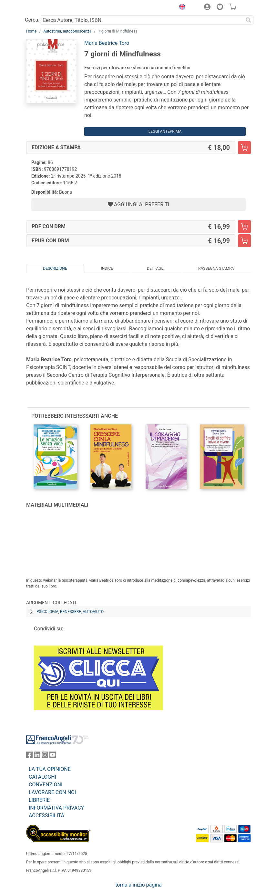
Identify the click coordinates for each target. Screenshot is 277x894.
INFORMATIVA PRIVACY (56, 808)
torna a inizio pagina (138, 885)
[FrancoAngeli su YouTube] (52, 756)
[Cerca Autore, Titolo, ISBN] (142, 19)
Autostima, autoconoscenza (67, 31)
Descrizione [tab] (55, 268)
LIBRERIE (39, 800)
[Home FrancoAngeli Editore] (48, 7)
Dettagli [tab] (155, 268)
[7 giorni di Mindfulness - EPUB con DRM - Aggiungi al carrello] (244, 240)
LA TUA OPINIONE (50, 769)
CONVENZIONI (45, 785)
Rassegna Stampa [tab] (216, 268)
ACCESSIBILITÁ (46, 815)
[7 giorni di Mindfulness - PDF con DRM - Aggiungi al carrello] (244, 226)
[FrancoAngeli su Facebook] (29, 756)
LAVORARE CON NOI (52, 792)
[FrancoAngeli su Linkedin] (37, 756)
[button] (180, 8)
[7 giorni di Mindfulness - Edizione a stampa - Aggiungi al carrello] (244, 147)
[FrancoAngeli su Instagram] (45, 756)
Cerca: (32, 20)
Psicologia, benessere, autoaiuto (70, 611)
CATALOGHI (42, 777)
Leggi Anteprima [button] (165, 131)
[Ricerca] (248, 19)
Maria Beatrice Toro (106, 43)
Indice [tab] (107, 268)
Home (31, 31)
